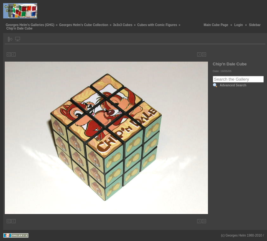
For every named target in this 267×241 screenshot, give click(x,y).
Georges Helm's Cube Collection (83, 25)
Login (238, 25)
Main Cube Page (216, 25)
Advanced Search (233, 85)
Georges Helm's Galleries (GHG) (30, 25)
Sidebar (255, 25)
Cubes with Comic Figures (157, 25)
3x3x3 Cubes (122, 25)
